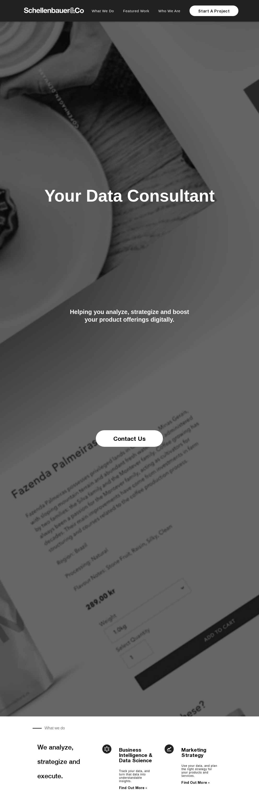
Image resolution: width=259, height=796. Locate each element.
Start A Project (214, 11)
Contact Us (129, 438)
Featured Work (136, 11)
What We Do (103, 11)
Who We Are (169, 11)
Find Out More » (133, 788)
